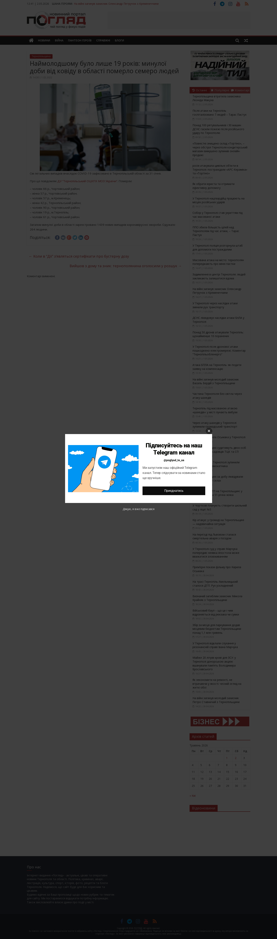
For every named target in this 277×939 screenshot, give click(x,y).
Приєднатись (173, 491)
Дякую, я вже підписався (138, 509)
